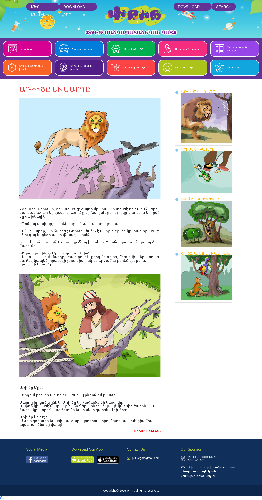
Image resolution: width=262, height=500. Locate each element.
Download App (189, 7)
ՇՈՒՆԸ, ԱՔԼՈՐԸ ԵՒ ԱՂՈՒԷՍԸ (206, 253)
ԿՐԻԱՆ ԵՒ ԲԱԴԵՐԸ (198, 149)
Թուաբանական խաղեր (231, 48)
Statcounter (9, 497)
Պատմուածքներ (75, 48)
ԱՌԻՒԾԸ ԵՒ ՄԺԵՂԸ (198, 91)
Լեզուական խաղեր (181, 48)
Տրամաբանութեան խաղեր (25, 67)
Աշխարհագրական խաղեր (76, 67)
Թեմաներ (227, 67)
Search (223, 6)
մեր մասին (38, 7)
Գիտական (127, 48)
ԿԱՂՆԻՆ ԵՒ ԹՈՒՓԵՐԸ (200, 198)
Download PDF (74, 7)
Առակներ (20, 48)
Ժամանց (178, 67)
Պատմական (128, 67)
